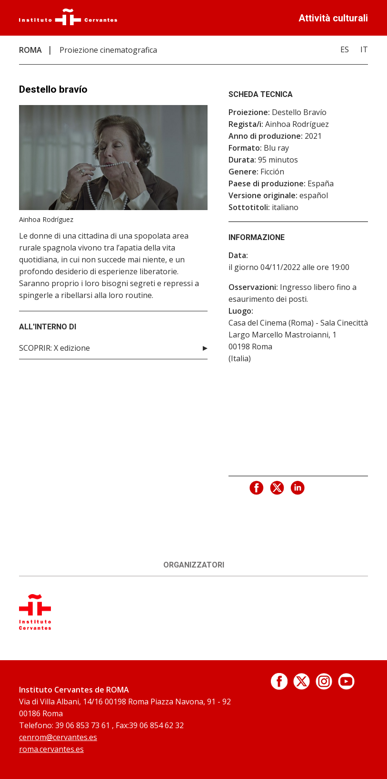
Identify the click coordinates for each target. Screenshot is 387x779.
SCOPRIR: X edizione (54, 348)
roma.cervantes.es (51, 749)
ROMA (30, 50)
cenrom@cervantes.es (58, 737)
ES (344, 49)
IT (364, 49)
